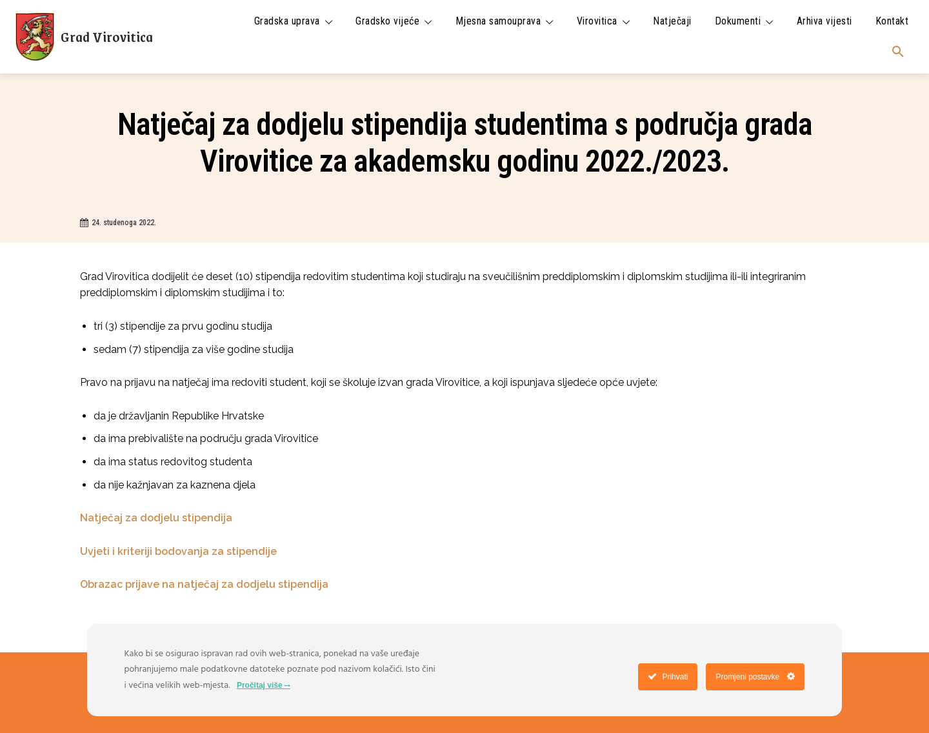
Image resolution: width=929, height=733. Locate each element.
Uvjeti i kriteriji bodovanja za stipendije (178, 551)
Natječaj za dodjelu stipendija (157, 518)
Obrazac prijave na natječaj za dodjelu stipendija (204, 584)
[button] (898, 52)
